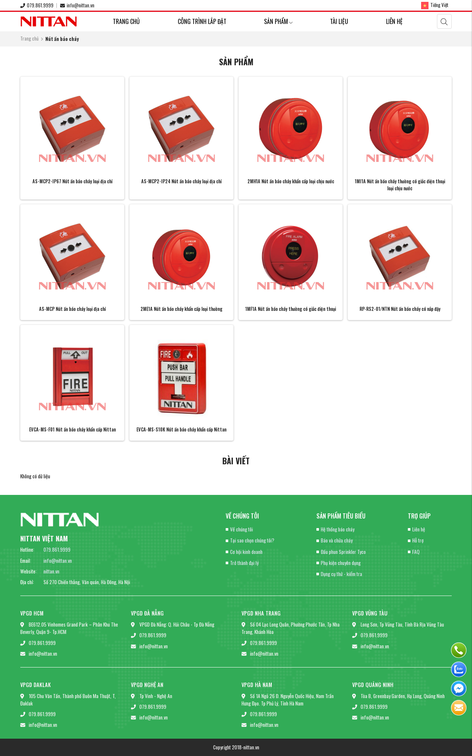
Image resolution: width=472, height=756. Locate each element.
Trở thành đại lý (244, 562)
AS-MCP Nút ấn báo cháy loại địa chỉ (72, 308)
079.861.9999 (36, 5)
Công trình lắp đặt (202, 21)
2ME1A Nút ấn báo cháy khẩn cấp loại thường (181, 308)
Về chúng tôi (241, 529)
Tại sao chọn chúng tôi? (252, 540)
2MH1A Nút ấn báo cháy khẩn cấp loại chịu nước (290, 181)
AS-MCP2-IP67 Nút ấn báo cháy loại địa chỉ (72, 181)
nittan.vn (51, 571)
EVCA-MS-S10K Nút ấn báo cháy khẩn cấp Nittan (181, 429)
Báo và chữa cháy (337, 540)
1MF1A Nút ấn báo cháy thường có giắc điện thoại (290, 308)
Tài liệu (339, 21)
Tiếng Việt (434, 5)
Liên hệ (394, 21)
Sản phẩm (278, 21)
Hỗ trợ (418, 540)
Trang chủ (126, 21)
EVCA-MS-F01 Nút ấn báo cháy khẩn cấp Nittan (72, 429)
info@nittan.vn (77, 5)
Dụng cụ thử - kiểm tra (341, 574)
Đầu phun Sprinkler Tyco (343, 551)
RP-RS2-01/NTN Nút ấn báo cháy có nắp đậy (400, 308)
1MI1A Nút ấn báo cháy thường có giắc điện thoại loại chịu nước (400, 185)
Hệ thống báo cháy (337, 529)
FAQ (416, 551)
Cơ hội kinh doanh (246, 551)
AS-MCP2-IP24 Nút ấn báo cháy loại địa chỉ (181, 181)
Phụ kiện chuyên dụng (341, 562)
